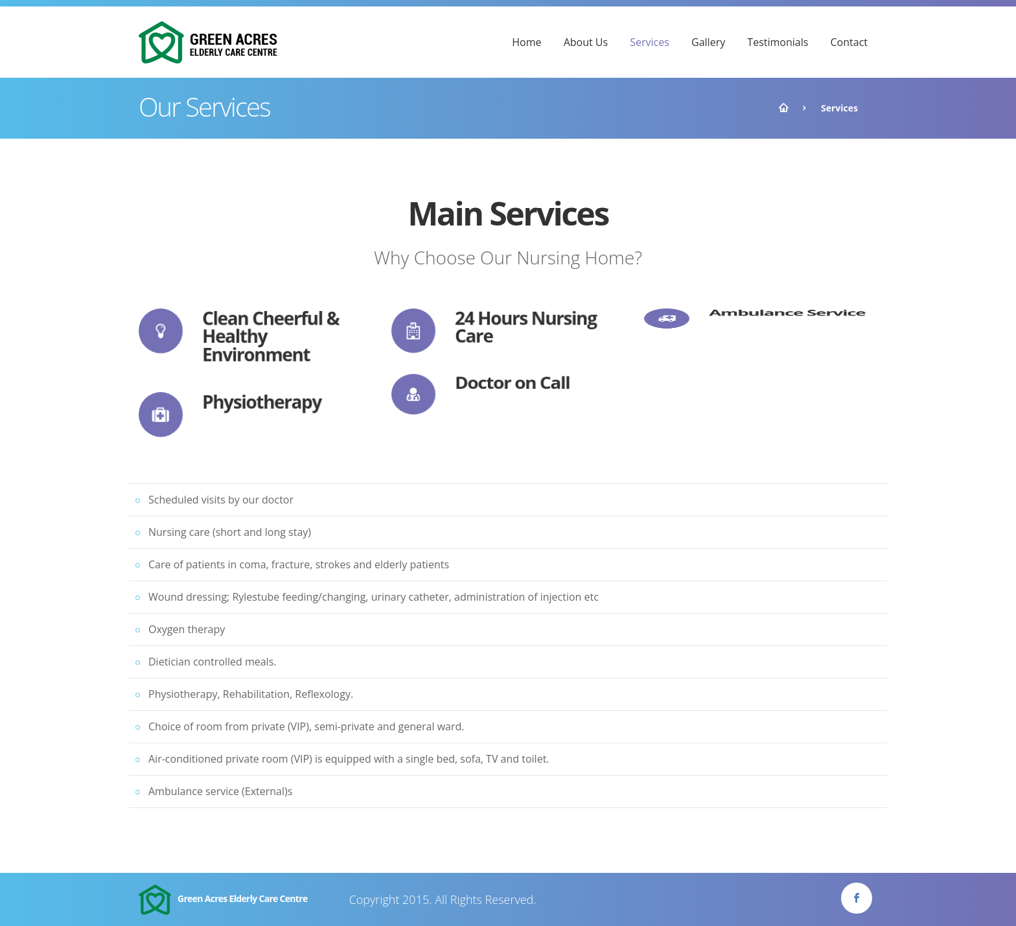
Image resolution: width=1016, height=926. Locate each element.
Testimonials (777, 42)
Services (649, 42)
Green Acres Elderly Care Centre (223, 899)
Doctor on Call (512, 379)
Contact (849, 42)
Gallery (708, 42)
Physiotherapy (261, 401)
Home (526, 42)
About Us (586, 42)
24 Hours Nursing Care (526, 326)
